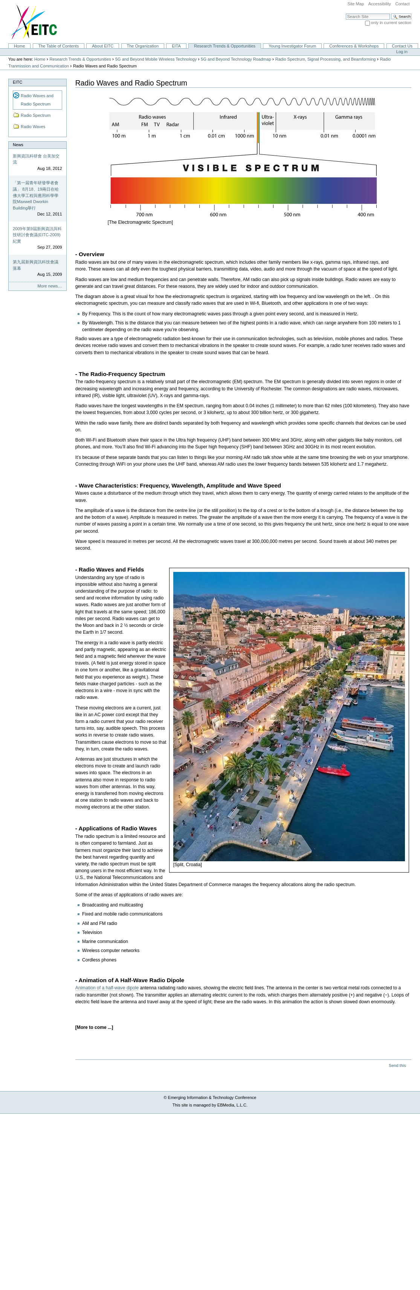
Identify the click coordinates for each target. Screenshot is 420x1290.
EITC (17, 82)
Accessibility (379, 4)
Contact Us (402, 46)
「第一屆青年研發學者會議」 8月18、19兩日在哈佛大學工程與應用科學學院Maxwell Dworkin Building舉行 (36, 195)
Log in (402, 51)
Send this (397, 1065)
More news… (50, 286)
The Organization (143, 46)
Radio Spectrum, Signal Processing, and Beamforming (325, 59)
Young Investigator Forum (292, 46)
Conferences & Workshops (354, 46)
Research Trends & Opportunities (224, 46)
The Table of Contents (58, 46)
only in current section (391, 22)
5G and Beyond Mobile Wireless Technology (156, 59)
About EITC (102, 46)
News (18, 144)
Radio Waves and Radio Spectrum (37, 99)
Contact (402, 4)
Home (19, 46)
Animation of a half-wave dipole (107, 987)
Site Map (355, 4)
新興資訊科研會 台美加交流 (36, 159)
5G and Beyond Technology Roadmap (236, 59)
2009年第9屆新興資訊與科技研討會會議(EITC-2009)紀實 (37, 234)
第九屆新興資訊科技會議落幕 (35, 265)
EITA (176, 46)
